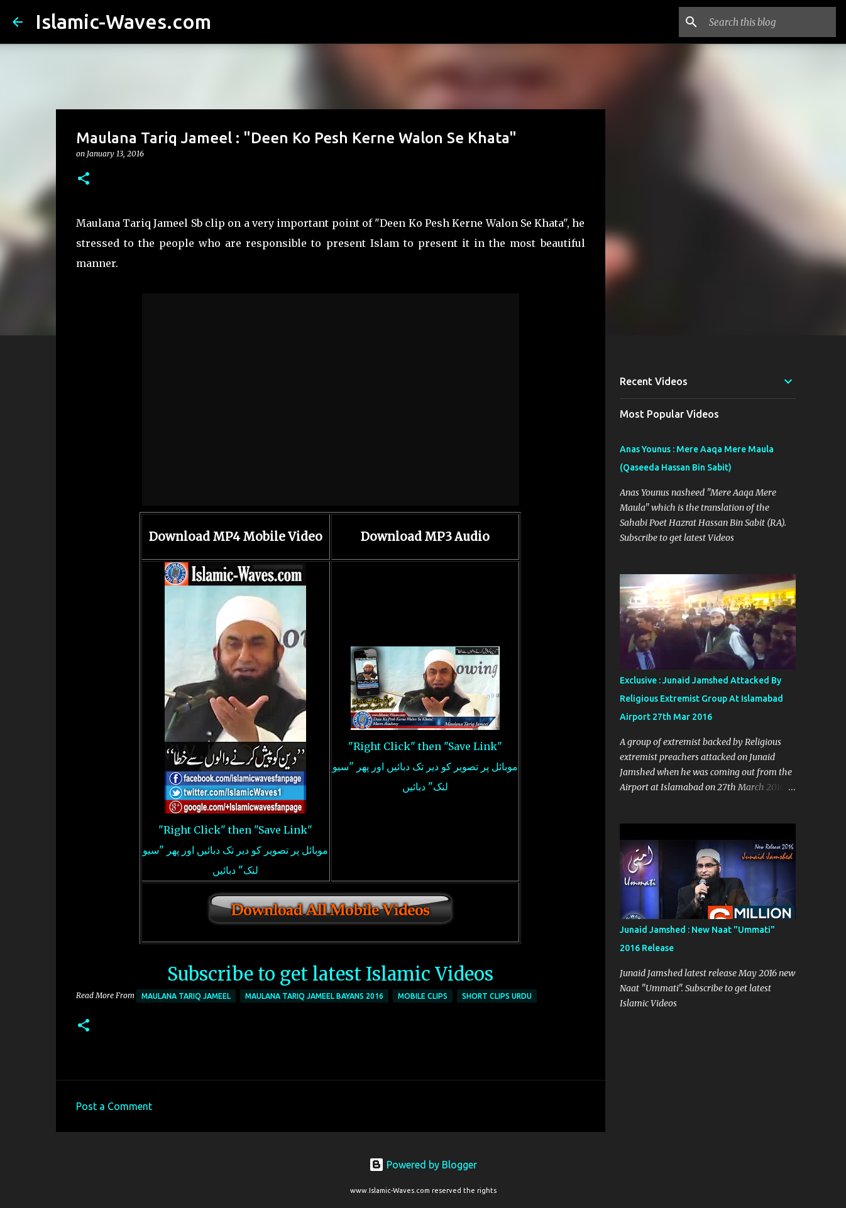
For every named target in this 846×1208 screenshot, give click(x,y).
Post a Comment (114, 1106)
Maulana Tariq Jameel (186, 996)
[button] (83, 179)
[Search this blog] (770, 22)
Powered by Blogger (423, 1164)
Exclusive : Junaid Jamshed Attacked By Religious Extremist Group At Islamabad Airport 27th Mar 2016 (701, 698)
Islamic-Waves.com (123, 21)
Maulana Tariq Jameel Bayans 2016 (314, 996)
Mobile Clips (423, 996)
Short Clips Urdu (497, 996)
